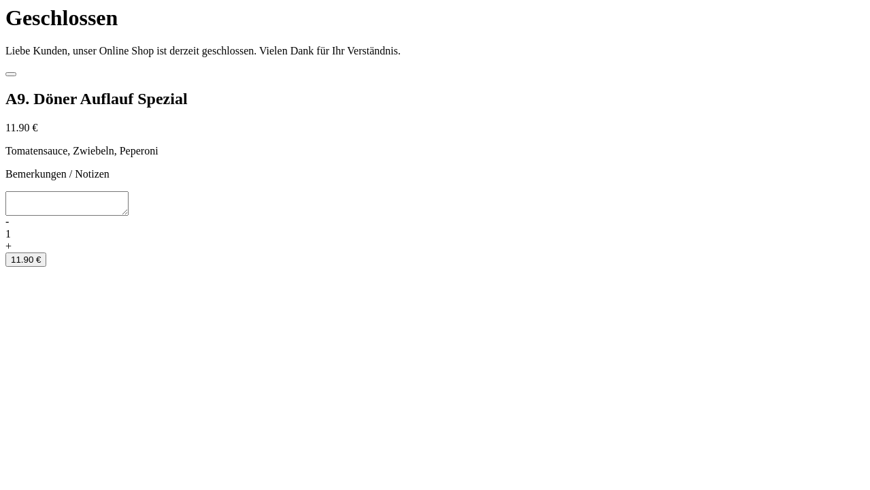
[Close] (10, 74)
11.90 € (26, 264)
